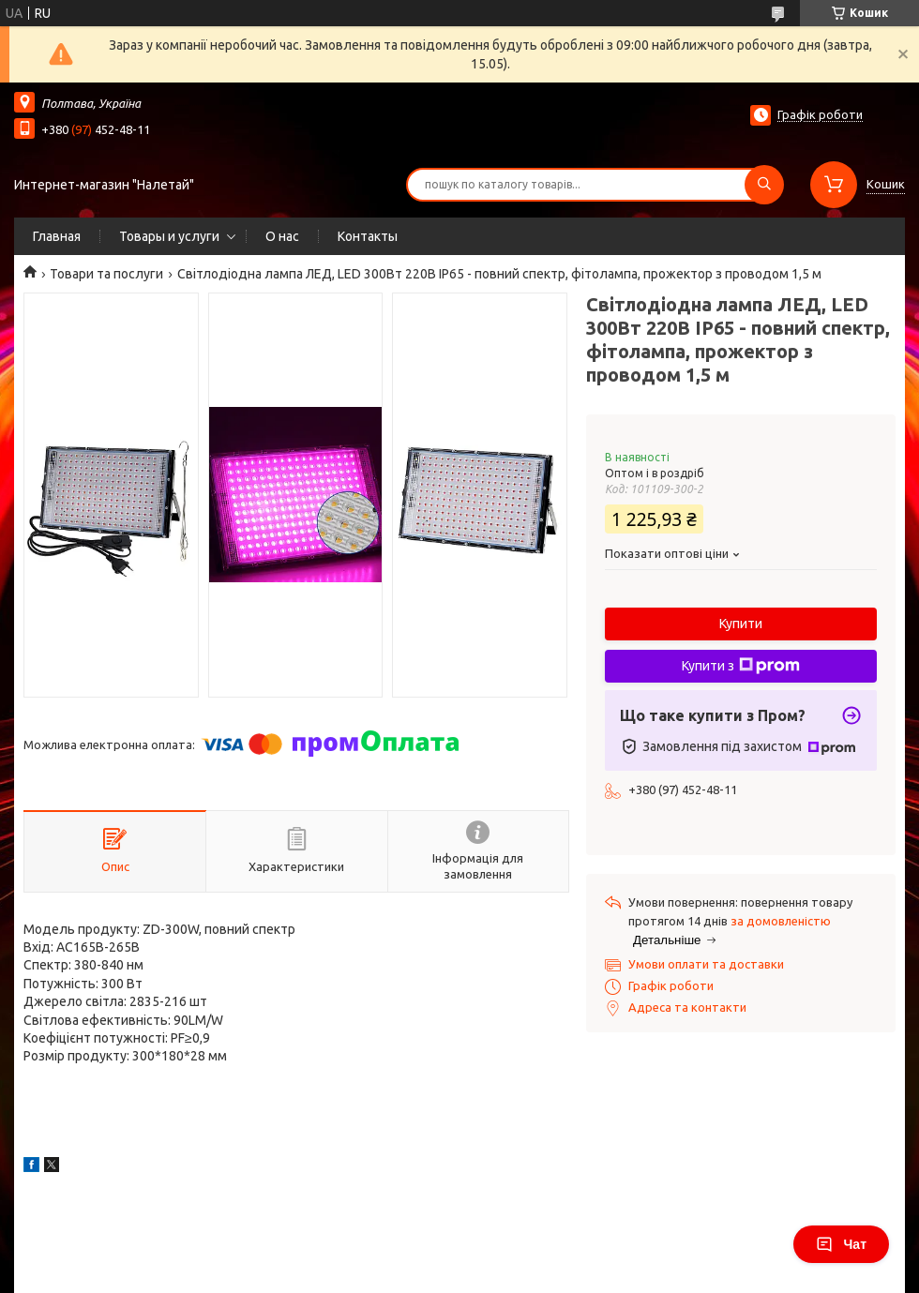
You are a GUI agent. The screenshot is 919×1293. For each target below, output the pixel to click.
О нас (282, 236)
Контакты (368, 236)
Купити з (741, 665)
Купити (740, 623)
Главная (57, 236)
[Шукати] (764, 184)
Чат (841, 1244)
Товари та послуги (106, 273)
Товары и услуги (169, 236)
